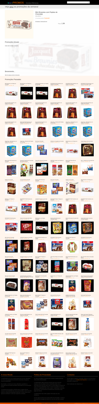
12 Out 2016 (40, 142)
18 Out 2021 (55, 296)
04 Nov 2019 (40, 239)
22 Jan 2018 (86, 85)
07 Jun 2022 (40, 315)
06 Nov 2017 (56, 85)
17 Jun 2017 (56, 142)
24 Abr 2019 (25, 219)
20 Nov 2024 (86, 161)
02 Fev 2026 (25, 143)
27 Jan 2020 (55, 238)
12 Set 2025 (10, 143)
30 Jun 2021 (25, 85)
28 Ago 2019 (86, 142)
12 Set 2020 (10, 257)
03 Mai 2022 (10, 316)
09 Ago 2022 (41, 334)
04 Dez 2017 (71, 85)
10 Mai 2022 (25, 316)
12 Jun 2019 (40, 220)
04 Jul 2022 (86, 316)
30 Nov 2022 (71, 162)
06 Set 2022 (56, 335)
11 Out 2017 (56, 180)
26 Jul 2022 (10, 334)
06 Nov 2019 (25, 238)
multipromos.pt (78, 403)
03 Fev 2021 (86, 258)
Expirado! (47, 18)
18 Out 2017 (71, 180)
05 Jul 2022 (71, 316)
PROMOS (18, 2)
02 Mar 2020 (71, 239)
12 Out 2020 (10, 104)
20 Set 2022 (86, 334)
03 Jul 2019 (86, 220)
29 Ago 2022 (86, 104)
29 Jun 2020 (86, 238)
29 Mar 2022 (41, 161)
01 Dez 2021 (10, 162)
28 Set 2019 (10, 238)
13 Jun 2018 (10, 85)
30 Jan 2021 (56, 258)
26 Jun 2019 (56, 220)
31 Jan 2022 (86, 296)
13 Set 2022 (71, 334)
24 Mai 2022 (56, 162)
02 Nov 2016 (25, 180)
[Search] (88, 2)
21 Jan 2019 (10, 219)
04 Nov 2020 (41, 258)
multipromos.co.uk (93, 403)
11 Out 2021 (71, 104)
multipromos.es (85, 403)
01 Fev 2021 (71, 258)
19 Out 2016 (10, 180)
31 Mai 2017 (40, 181)
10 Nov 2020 (25, 257)
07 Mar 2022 (25, 162)
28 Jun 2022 (40, 85)
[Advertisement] (80, 19)
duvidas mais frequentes (81, 379)
